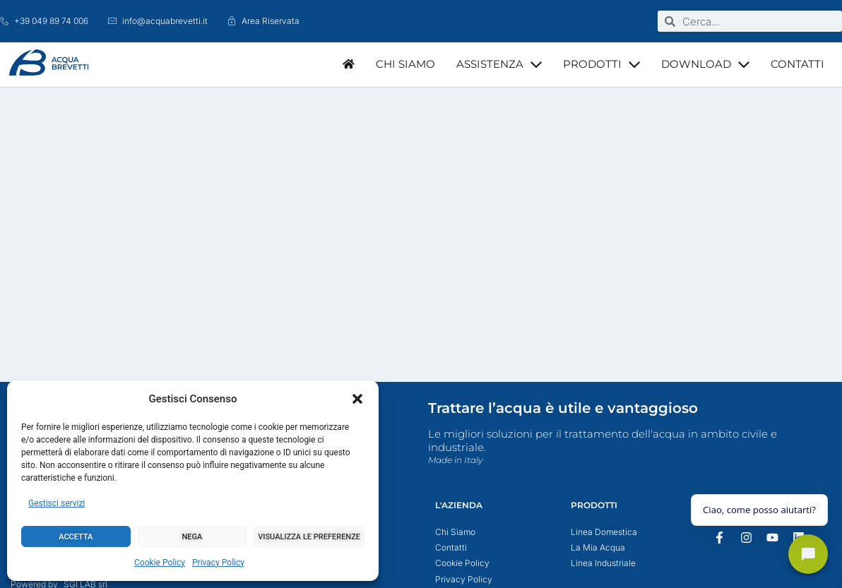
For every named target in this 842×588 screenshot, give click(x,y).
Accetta (76, 536)
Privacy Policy (218, 563)
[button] (357, 399)
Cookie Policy (159, 563)
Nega (192, 536)
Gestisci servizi (56, 503)
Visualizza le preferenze (309, 536)
